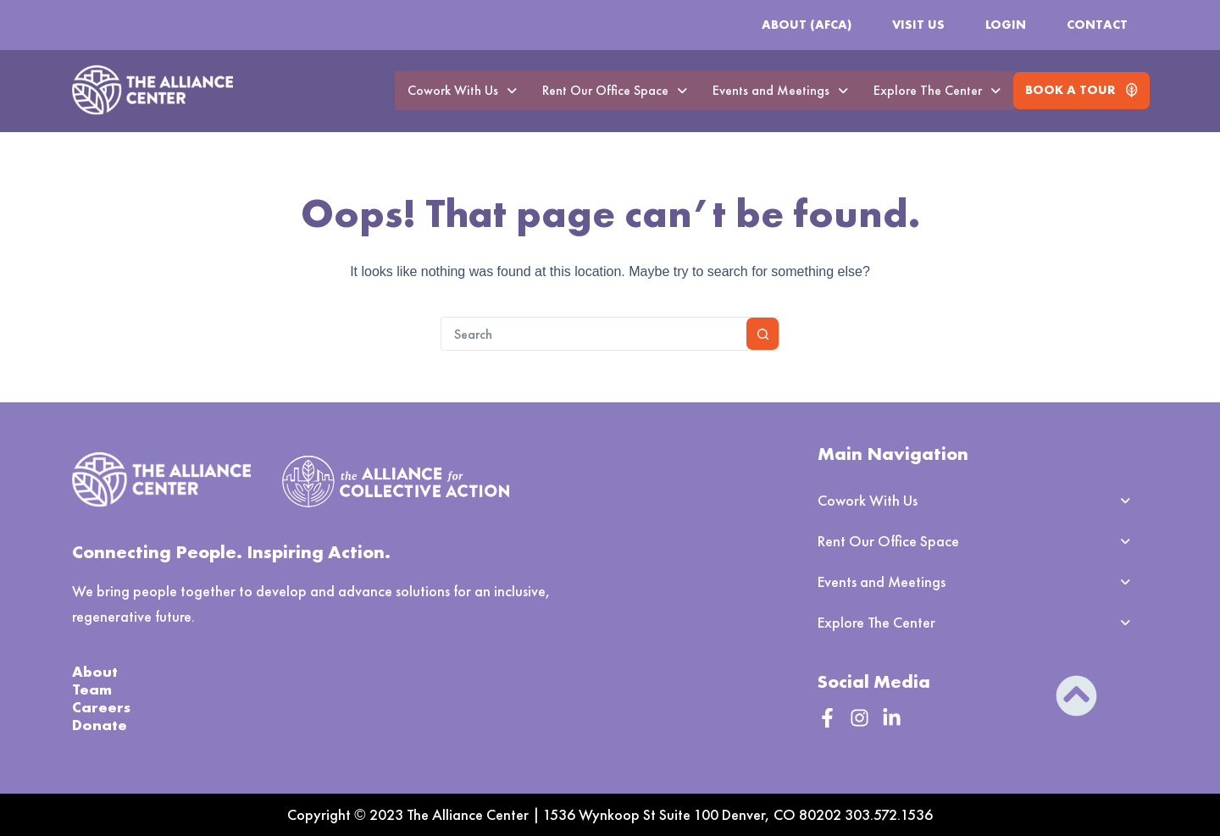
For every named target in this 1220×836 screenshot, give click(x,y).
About (95, 671)
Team (92, 689)
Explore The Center (937, 90)
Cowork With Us (462, 90)
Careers (101, 707)
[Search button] (762, 334)
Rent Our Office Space (614, 90)
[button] (462, 90)
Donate (99, 724)
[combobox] (593, 334)
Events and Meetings (780, 90)
